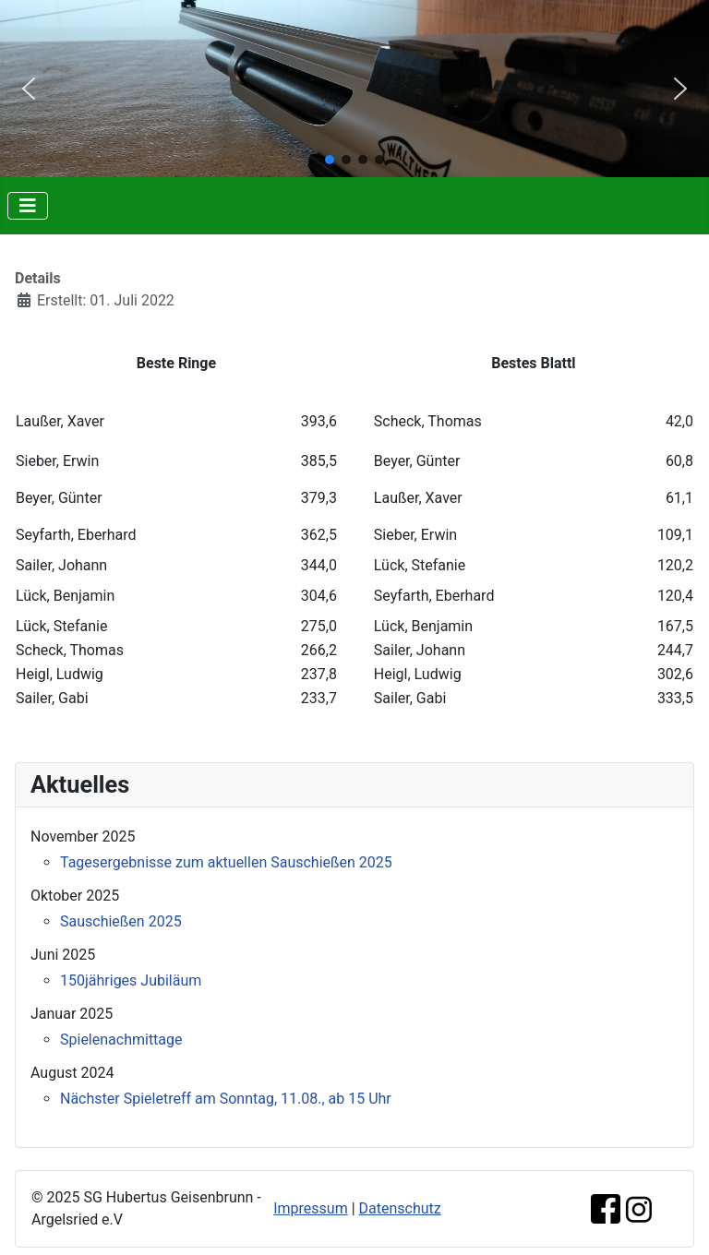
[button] (28, 88)
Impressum (310, 1208)
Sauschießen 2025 (121, 921)
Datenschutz (400, 1208)
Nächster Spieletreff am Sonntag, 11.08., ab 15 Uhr (225, 1098)
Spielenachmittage (121, 1039)
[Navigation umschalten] (27, 206)
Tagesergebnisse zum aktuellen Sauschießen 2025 (226, 862)
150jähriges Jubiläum (130, 980)
